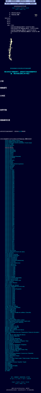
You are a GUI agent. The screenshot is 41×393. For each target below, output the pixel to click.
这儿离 (20, 131)
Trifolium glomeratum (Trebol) (12, 355)
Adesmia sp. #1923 (9, 175)
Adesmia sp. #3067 (9, 241)
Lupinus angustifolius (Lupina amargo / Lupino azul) (17, 321)
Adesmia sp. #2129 (9, 234)
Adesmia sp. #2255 (9, 237)
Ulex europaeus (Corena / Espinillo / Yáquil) (15, 362)
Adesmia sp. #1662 (9, 220)
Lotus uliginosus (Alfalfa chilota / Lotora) (14, 319)
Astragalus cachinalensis (11, 258)
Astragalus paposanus (10, 264)
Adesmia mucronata (10, 165)
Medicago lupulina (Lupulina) (12, 327)
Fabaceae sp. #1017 (10, 287)
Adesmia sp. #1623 (9, 197)
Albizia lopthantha (9, 253)
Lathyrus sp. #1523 (9, 313)
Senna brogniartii (9, 343)
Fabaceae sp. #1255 (10, 291)
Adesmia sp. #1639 (9, 207)
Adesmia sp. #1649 (9, 210)
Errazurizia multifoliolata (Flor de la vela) (14, 286)
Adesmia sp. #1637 (9, 206)
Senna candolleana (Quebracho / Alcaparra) (15, 344)
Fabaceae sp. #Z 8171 (10, 305)
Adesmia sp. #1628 (9, 199)
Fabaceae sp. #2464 (10, 302)
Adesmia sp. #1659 (9, 218)
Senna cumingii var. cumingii (12, 347)
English (13, 7)
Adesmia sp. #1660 (9, 219)
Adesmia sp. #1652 (9, 212)
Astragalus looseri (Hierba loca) (12, 263)
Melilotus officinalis (9, 331)
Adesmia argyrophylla (10, 150)
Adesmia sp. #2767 (9, 240)
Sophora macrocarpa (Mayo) (12, 350)
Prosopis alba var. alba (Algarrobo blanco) (15, 334)
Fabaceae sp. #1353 (10, 292)
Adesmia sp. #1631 (9, 201)
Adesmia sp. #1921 (9, 229)
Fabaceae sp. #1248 (10, 290)
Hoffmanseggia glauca (10, 310)
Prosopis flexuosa (9, 337)
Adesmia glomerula (9, 160)
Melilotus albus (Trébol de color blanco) (14, 329)
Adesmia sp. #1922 (9, 173)
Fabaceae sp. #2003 (10, 297)
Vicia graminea (8, 364)
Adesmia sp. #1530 (9, 186)
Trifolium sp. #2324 (9, 360)
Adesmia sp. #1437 (9, 170)
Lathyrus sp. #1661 (9, 316)
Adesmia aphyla (9, 146)
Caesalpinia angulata (10, 276)
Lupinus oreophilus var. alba (12, 326)
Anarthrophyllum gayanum (11, 256)
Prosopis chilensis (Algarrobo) (12, 336)
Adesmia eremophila (10, 157)
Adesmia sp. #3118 (9, 245)
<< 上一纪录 (17, 378)
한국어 (17, 9)
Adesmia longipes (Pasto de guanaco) (14, 163)
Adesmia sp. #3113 (9, 244)
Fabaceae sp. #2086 (10, 298)
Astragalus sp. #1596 (10, 271)
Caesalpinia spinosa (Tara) (11, 279)
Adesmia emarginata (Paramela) (13, 156)
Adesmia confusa (9, 154)
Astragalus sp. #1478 (10, 266)
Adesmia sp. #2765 (9, 238)
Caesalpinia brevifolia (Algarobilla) (13, 277)
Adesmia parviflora (9, 145)
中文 (24, 9)
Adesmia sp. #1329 (9, 178)
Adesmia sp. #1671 (9, 225)
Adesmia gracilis (9, 161)
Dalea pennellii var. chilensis (12, 285)
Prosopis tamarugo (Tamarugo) (12, 338)
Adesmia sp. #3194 (9, 249)
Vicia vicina (7, 369)
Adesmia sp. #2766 (9, 239)
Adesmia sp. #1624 (9, 198)
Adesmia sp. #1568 (9, 187)
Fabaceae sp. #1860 (10, 293)
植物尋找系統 (22, 377)
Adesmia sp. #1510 (9, 184)
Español (18, 7)
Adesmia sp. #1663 (9, 222)
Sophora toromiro (9, 352)
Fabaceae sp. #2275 (10, 301)
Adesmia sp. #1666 (9, 223)
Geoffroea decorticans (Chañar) (12, 307)
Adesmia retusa (9, 168)
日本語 (21, 9)
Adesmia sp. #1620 (9, 196)
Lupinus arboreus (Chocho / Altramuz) (14, 322)
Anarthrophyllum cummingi (11, 254)
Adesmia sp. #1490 (9, 183)
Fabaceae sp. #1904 (10, 296)
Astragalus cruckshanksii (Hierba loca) (14, 260)
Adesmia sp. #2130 (9, 235)
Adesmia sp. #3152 (9, 248)
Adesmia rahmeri (9, 167)
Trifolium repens (9, 357)
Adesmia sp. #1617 (9, 192)
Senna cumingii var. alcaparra (12, 345)
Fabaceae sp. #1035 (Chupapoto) (13, 289)
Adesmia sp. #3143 (9, 246)
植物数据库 (16, 377)
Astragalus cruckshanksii (11, 259)
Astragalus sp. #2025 (10, 272)
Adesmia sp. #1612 (9, 188)
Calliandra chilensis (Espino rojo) (13, 280)
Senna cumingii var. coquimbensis (13, 348)
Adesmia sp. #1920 (9, 172)
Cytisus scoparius (9, 281)
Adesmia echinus (9, 155)
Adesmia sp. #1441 (9, 180)
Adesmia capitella (9, 152)
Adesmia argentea (9, 149)
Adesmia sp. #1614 (9, 189)
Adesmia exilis (8, 158)
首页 (12, 377)
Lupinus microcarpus (10, 323)
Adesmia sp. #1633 (9, 203)
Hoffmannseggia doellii (10, 308)
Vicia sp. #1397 (8, 367)
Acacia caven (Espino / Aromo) (12, 140)
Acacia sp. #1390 (9, 144)
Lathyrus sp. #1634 (9, 315)
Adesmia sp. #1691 (9, 171)
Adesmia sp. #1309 (9, 177)
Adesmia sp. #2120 (9, 233)
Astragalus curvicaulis (10, 261)
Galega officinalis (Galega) (11, 306)
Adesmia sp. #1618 (9, 193)
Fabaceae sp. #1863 (10, 295)
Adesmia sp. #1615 (9, 191)
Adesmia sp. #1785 (9, 228)
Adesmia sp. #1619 (9, 194)
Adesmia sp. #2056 (9, 232)
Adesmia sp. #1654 (9, 214)
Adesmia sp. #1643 (9, 208)
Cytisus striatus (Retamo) (11, 282)
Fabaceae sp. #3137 (10, 303)
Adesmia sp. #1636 (9, 204)
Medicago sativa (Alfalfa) (11, 328)
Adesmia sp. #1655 (9, 215)
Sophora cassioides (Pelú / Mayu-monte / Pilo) (16, 349)
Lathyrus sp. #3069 (9, 317)
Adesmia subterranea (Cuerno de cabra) (15, 251)
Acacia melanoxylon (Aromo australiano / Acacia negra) (18, 142)
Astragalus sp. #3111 (10, 275)
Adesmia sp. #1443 (9, 181)
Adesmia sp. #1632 (9, 202)
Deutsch (22, 7)
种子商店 (28, 377)
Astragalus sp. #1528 (10, 269)
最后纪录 (29, 378)
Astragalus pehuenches (10, 265)
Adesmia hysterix (9, 162)
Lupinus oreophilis (9, 324)
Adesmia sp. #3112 (9, 243)
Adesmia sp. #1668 (9, 224)
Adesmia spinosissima (10, 250)
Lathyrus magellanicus (10, 311)
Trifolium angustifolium (10, 354)
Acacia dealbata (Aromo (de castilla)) (14, 141)
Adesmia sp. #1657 (9, 217)
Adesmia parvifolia (9, 166)
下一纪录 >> (23, 378)
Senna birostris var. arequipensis (13, 342)
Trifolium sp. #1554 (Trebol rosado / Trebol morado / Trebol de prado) (22, 358)
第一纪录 (12, 378)
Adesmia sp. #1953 (9, 230)
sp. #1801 (7, 370)
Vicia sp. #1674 (8, 368)
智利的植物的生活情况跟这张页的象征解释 (20, 68)
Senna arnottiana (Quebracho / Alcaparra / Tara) (16, 341)
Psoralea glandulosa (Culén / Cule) (13, 339)
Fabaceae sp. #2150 (10, 300)
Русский (27, 7)
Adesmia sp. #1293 (9, 176)
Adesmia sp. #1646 (9, 209)
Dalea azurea (8, 284)
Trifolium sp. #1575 (9, 359)
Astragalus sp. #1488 (10, 267)
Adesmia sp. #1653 (9, 213)
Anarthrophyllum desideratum (12, 255)
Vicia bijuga (8, 363)
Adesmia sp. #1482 (9, 182)
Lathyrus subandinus (10, 318)
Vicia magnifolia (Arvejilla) (11, 365)
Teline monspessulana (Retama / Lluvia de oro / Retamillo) (19, 353)
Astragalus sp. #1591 (10, 270)
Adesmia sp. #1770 (9, 227)
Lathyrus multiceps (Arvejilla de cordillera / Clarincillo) (18, 312)
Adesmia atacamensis (10, 151)
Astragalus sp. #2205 (10, 274)
